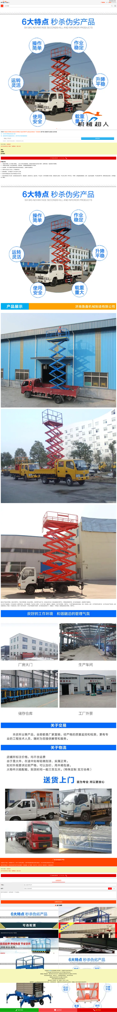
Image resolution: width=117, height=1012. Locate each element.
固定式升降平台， (15, 602)
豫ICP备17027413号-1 (54, 973)
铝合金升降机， (30, 602)
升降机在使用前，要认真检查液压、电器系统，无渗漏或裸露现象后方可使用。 (20, 165)
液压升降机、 (67, 605)
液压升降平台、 (59, 602)
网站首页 (50, 980)
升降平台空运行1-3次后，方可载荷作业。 (11, 169)
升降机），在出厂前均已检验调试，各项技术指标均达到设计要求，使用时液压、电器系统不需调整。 (35, 163)
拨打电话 (97, 1010)
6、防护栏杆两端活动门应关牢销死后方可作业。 (11, 173)
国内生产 (3, 602)
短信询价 (58, 1010)
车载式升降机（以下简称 (8, 163)
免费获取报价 (58, 902)
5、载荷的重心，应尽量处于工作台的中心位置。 (11, 171)
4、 (1, 169)
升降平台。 (72, 605)
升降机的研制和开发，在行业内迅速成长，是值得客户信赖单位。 (77, 602)
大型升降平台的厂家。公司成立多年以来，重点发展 (45, 602)
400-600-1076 (112, 1)
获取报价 (97, 138)
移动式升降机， (8, 602)
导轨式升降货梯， (23, 602)
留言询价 (19, 1010)
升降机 (50, 970)
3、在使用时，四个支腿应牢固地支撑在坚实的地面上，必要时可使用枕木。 (17, 167)
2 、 (2, 165)
